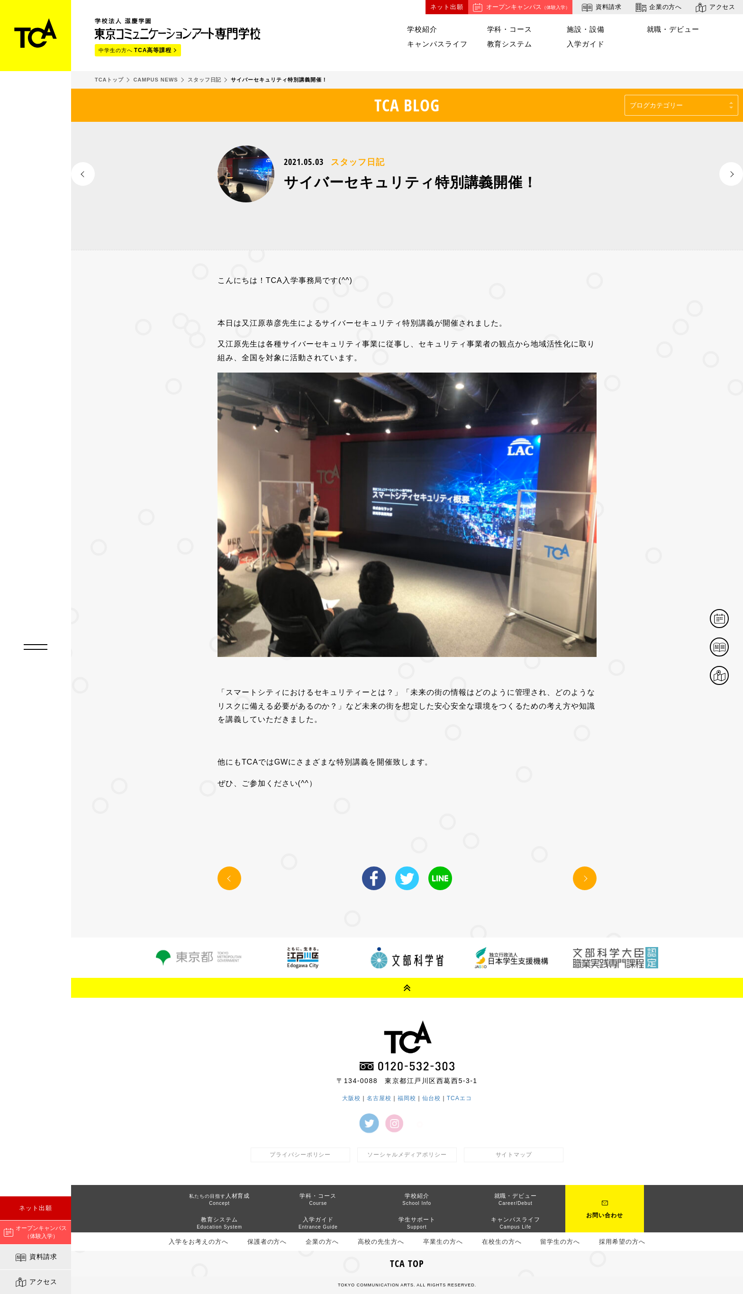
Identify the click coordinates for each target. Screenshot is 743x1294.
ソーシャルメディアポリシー (407, 1154)
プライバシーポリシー (300, 1154)
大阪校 (351, 1098)
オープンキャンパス (520, 7)
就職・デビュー (673, 29)
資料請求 (36, 1257)
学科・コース (510, 29)
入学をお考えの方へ (198, 1241)
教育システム (510, 44)
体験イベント (728, 619)
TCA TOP (407, 1263)
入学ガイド (586, 44)
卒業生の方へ (443, 1241)
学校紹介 (422, 29)
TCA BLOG (407, 105)
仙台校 (431, 1098)
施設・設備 (586, 29)
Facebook (374, 878)
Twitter (407, 878)
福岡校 (407, 1098)
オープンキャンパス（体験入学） (35, 1232)
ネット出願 (35, 1208)
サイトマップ (514, 1154)
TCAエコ (459, 1098)
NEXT (731, 174)
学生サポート (417, 1222)
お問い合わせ (604, 1215)
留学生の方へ (560, 1241)
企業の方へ (658, 7)
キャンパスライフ (437, 44)
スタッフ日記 (358, 162)
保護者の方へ (267, 1241)
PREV (83, 174)
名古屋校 (379, 1098)
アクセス (36, 1282)
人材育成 (219, 1199)
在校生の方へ (502, 1241)
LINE (440, 878)
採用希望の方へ (622, 1241)
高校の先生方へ (381, 1241)
